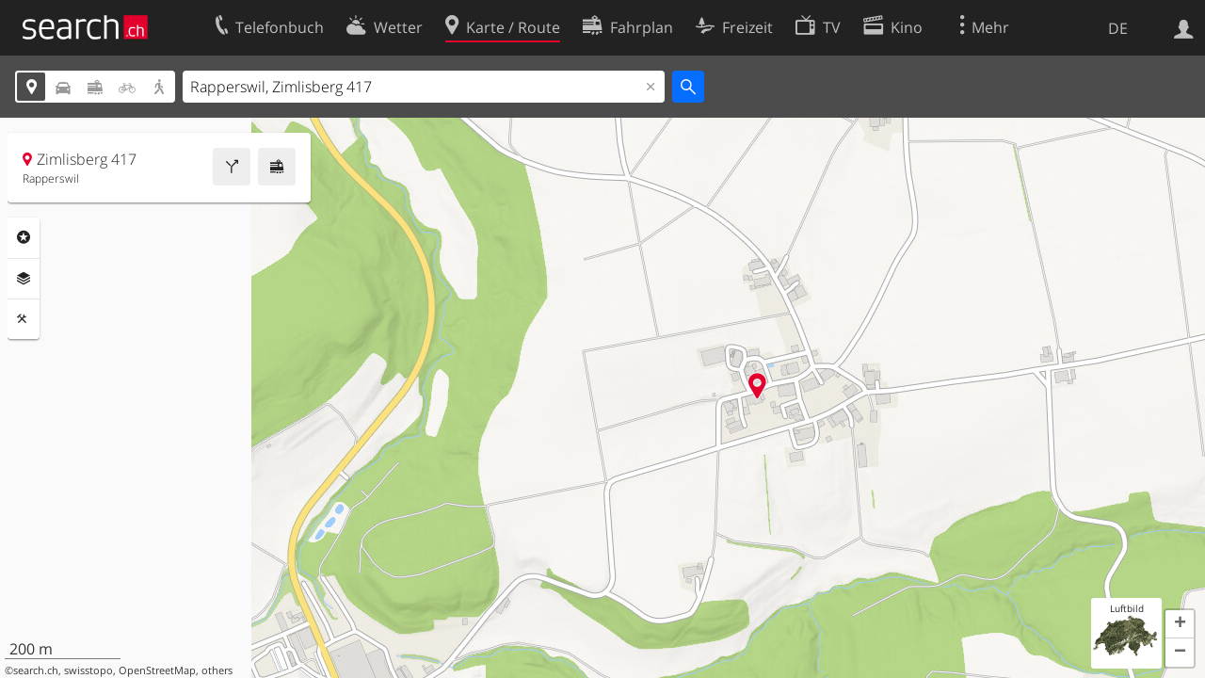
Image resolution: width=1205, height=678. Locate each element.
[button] (1179, 624)
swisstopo (88, 670)
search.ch (35, 670)
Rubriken (24, 237)
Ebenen (24, 279)
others (217, 670)
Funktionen (24, 319)
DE (1118, 28)
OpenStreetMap (157, 670)
